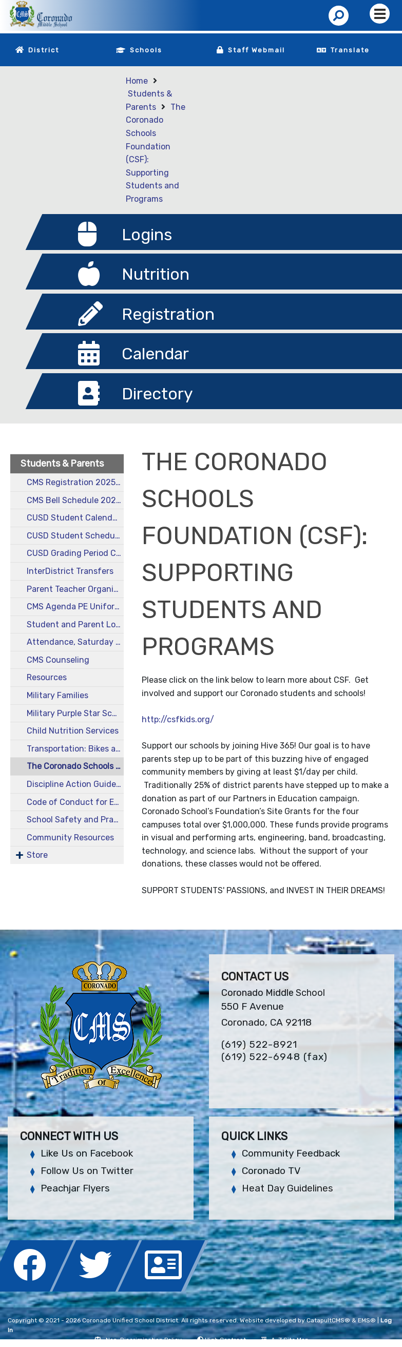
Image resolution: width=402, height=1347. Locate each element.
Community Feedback (291, 1153)
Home (137, 81)
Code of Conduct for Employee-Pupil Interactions (75, 802)
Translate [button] (350, 50)
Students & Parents (62, 463)
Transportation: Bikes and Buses (75, 749)
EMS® (367, 1320)
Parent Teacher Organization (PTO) (75, 589)
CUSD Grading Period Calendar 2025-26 (75, 553)
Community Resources (70, 837)
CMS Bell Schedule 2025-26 (75, 500)
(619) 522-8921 (259, 1044)
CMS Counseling (58, 660)
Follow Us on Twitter (87, 1171)
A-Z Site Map (285, 1339)
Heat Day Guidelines (287, 1188)
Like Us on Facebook (87, 1153)
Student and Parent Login (75, 624)
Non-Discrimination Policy (138, 1339)
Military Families (57, 695)
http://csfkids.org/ (178, 719)
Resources (47, 677)
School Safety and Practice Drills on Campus (75, 819)
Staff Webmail (256, 50)
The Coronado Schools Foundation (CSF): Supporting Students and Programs (75, 766)
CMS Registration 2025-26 (75, 482)
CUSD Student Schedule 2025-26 (75, 536)
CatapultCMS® (328, 1320)
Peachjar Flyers (75, 1188)
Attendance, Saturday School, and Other (75, 642)
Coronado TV (271, 1171)
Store (37, 855)
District (43, 50)
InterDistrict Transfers (70, 571)
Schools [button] (146, 50)
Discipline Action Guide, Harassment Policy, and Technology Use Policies (75, 784)
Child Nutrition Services (73, 731)
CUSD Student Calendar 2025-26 (75, 518)
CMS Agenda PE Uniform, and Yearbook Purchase (75, 606)
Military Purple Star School (75, 713)
